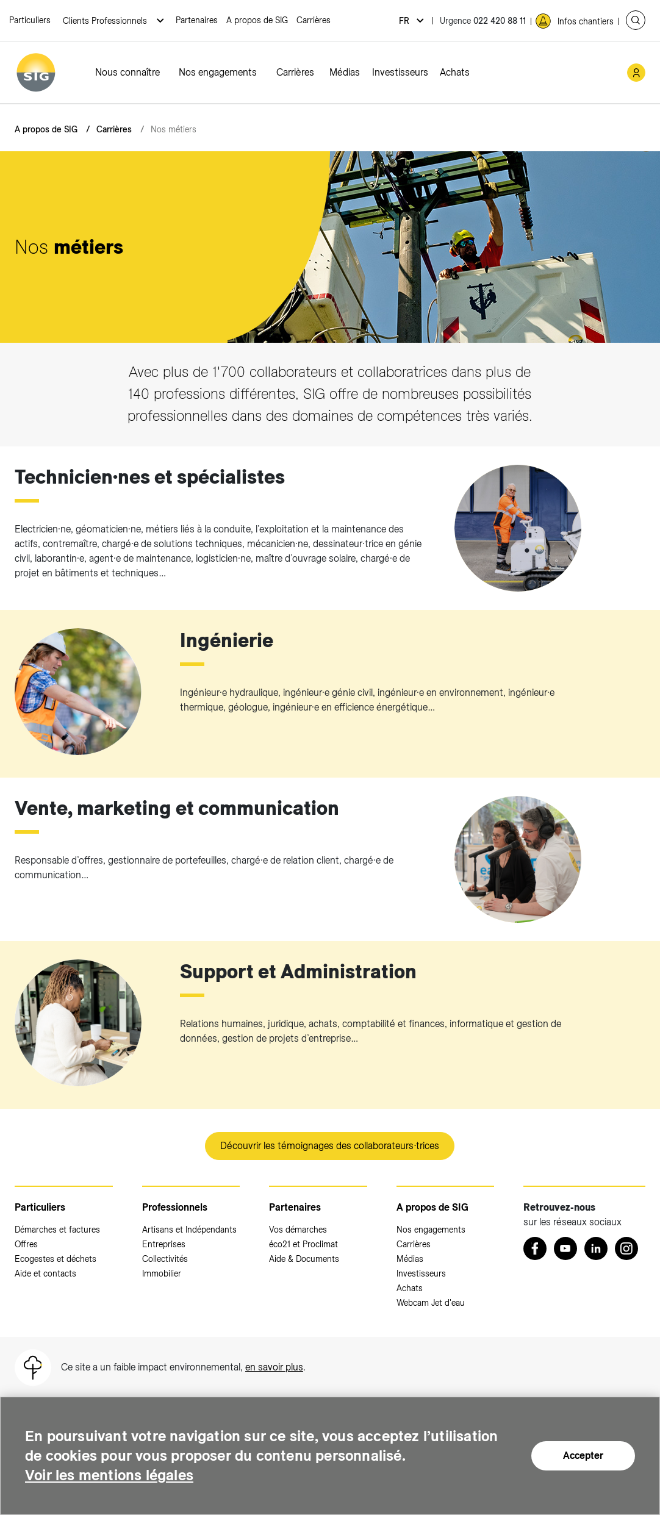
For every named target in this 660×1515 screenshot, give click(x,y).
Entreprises (163, 1244)
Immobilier (161, 1273)
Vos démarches (298, 1229)
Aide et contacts (45, 1273)
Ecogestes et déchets (55, 1259)
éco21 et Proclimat (303, 1244)
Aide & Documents (304, 1259)
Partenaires (197, 20)
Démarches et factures (57, 1229)
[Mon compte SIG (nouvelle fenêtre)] (636, 72)
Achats (455, 72)
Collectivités (165, 1259)
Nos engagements (218, 72)
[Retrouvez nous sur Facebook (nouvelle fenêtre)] (535, 1248)
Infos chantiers (586, 21)
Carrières (313, 20)
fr (405, 21)
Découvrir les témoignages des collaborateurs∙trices (329, 1145)
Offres (26, 1244)
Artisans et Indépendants (189, 1229)
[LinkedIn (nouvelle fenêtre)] (596, 1248)
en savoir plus (274, 1367)
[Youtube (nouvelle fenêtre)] (565, 1248)
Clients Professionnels (106, 21)
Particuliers (30, 20)
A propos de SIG (257, 20)
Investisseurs (400, 72)
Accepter (583, 1455)
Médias (344, 72)
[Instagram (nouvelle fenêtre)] (626, 1248)
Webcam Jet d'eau (430, 1303)
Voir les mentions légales (109, 1475)
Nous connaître (127, 72)
